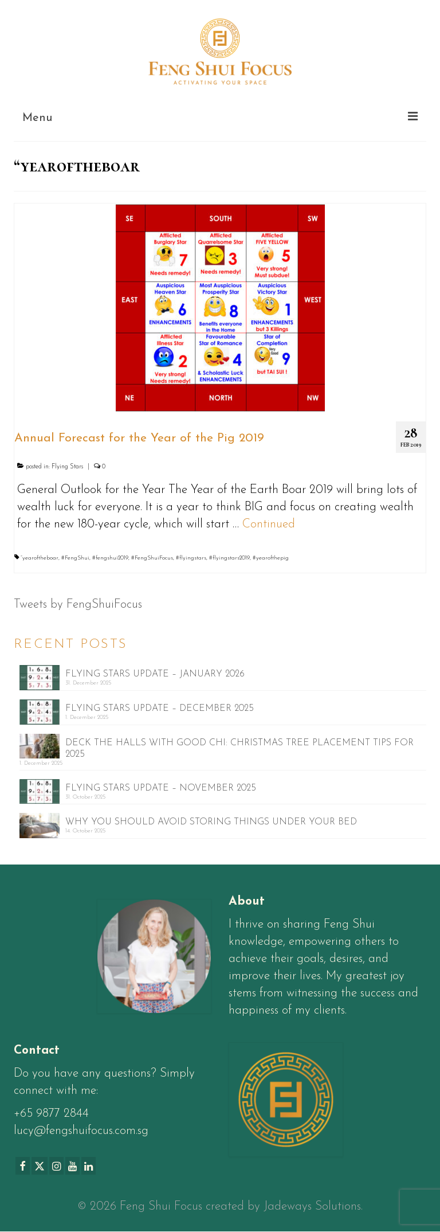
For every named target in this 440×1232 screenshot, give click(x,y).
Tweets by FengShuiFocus (78, 605)
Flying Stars (67, 467)
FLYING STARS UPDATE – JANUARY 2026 (155, 674)
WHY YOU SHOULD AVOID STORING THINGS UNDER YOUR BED (211, 822)
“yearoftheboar (39, 558)
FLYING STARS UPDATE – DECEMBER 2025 (159, 708)
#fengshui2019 (110, 558)
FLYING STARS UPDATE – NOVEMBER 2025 (160, 788)
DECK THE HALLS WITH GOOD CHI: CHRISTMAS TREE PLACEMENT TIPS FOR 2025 (239, 748)
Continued (268, 524)
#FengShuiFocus (152, 558)
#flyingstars (191, 558)
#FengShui (75, 558)
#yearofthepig (271, 558)
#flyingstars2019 (229, 558)
